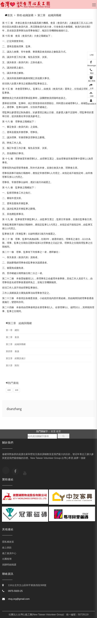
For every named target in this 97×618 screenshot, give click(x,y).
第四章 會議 (12, 354)
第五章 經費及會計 (16, 361)
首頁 (10, 15)
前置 (9, 394)
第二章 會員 (12, 340)
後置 (16, 394)
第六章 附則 (12, 369)
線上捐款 (7, 547)
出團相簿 (7, 559)
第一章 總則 (12, 333)
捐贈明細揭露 (9, 564)
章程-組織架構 (25, 15)
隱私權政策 (8, 542)
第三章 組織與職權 (49, 15)
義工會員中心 (9, 553)
